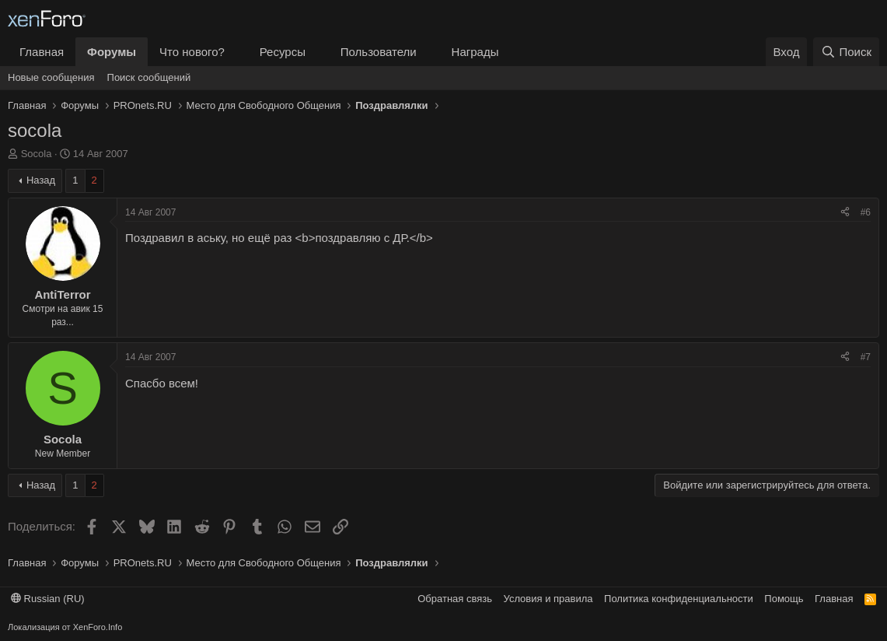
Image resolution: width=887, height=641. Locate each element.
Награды (475, 51)
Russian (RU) (48, 598)
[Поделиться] (845, 213)
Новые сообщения (51, 77)
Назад (40, 180)
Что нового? (192, 51)
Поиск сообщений (149, 77)
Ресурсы (283, 51)
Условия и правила (548, 598)
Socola (36, 153)
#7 (866, 357)
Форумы (111, 51)
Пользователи (378, 51)
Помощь (783, 598)
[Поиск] (846, 51)
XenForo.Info (98, 627)
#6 (866, 212)
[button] (237, 51)
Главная (41, 51)
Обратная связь (454, 598)
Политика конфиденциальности (678, 598)
